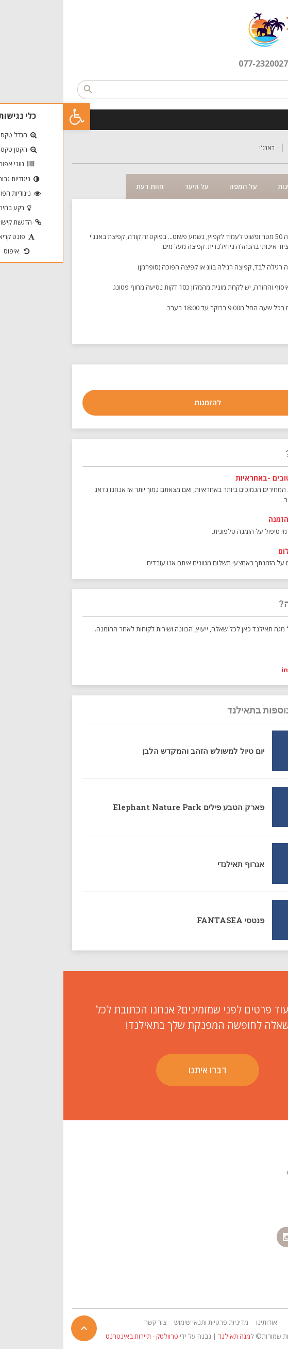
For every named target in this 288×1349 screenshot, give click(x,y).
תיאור (261, 186)
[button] (13, 116)
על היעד (133, 186)
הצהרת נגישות (260, 1279)
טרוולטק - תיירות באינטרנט (78, 1336)
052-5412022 (249, 649)
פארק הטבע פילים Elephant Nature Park (125, 807)
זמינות (223, 186)
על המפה (180, 186)
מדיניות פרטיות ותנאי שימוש (148, 1322)
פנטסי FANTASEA (167, 920)
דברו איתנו (144, 1070)
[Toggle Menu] (274, 119)
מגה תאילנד (171, 1336)
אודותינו (203, 1322)
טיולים (235, 148)
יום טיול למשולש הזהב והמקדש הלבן (140, 750)
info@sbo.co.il (243, 669)
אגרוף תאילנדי (177, 864)
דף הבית (268, 148)
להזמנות (144, 402)
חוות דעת (86, 186)
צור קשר (92, 1322)
